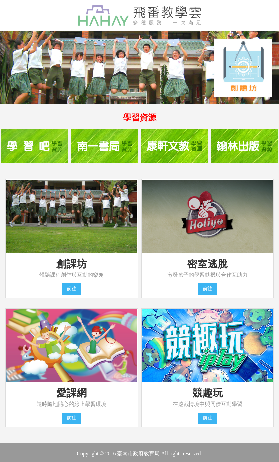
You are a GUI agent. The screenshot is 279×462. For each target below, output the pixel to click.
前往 (71, 288)
